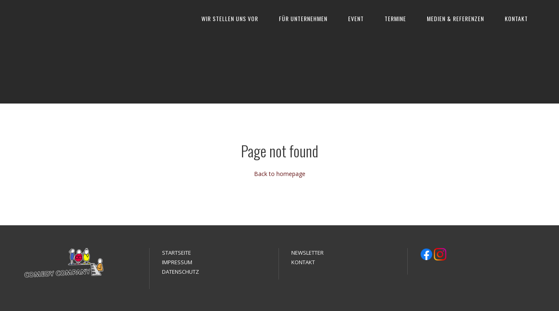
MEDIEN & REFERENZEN (455, 18)
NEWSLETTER (307, 252)
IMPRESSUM (177, 262)
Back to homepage (279, 174)
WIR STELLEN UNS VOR (229, 18)
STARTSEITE (176, 252)
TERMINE (395, 18)
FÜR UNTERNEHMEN (303, 18)
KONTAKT (516, 18)
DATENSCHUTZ (180, 271)
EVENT (356, 18)
